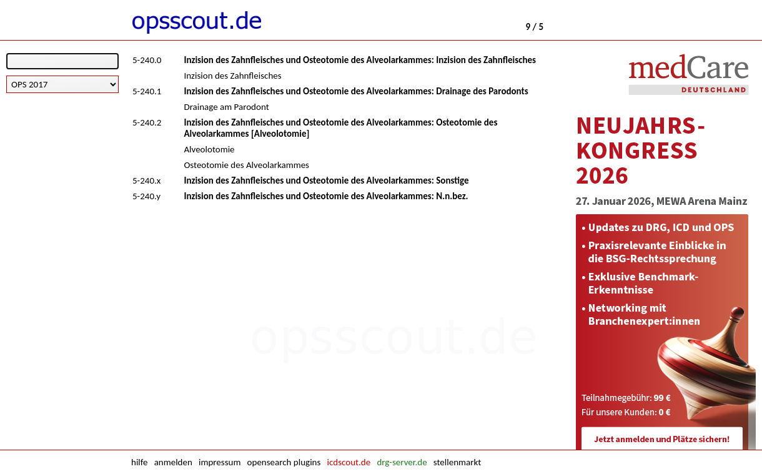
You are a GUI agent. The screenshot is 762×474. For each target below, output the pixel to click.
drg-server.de (402, 462)
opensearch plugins (284, 462)
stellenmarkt (457, 462)
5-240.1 (146, 91)
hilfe (139, 462)
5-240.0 (146, 60)
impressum (219, 462)
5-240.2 (146, 122)
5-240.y (146, 196)
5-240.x (146, 180)
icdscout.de (349, 462)
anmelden (173, 462)
